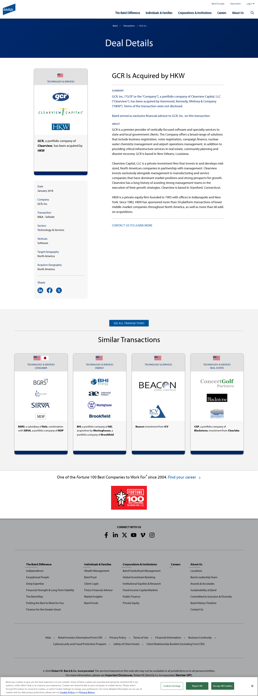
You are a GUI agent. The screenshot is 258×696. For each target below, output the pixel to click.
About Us (238, 13)
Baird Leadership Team (203, 577)
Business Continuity (200, 637)
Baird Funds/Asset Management (142, 570)
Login (250, 3)
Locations (196, 570)
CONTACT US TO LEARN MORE (132, 225)
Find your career (184, 477)
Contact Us (196, 609)
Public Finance (131, 596)
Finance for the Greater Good (43, 609)
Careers (221, 13)
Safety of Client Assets (126, 644)
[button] (252, 13)
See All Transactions (129, 323)
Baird (115, 25)
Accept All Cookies (222, 685)
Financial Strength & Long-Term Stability (50, 590)
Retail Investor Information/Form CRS (80, 637)
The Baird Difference (127, 13)
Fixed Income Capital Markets (140, 590)
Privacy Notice (87, 692)
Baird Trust (90, 577)
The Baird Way (34, 596)
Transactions (129, 25)
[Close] (252, 686)
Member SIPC (184, 675)
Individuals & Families (159, 13)
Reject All (197, 685)
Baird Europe (218, 3)
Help (48, 637)
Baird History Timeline (203, 603)
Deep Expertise (35, 583)
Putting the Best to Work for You (45, 603)
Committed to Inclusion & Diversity (211, 596)
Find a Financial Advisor (98, 590)
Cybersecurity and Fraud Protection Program (79, 644)
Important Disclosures (119, 675)
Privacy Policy (117, 637)
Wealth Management (96, 570)
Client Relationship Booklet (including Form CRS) (176, 644)
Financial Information (168, 637)
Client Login (91, 583)
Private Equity (131, 603)
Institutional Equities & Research (142, 583)
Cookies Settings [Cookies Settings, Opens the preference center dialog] (171, 685)
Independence (35, 570)
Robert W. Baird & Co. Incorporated (72, 671)
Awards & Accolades (202, 583)
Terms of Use (140, 637)
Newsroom (235, 3)
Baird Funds (91, 603)
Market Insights (93, 596)
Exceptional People (37, 577)
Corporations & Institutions (195, 13)
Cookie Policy (67, 692)
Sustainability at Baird (203, 590)
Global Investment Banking (139, 577)
